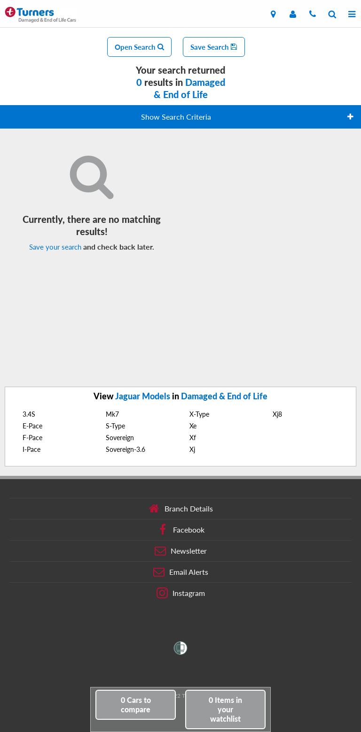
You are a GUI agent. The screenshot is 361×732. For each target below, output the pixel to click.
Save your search (55, 247)
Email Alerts (180, 572)
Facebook (180, 529)
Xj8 (277, 414)
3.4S (29, 414)
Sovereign (120, 438)
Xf (192, 438)
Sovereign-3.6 (125, 449)
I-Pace (31, 449)
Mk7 (112, 414)
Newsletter (181, 551)
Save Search (213, 47)
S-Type (115, 426)
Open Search (139, 47)
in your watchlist (225, 709)
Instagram (181, 593)
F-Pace (32, 438)
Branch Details (181, 508)
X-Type (199, 414)
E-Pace (32, 426)
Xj (192, 449)
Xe (192, 426)
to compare (136, 704)
